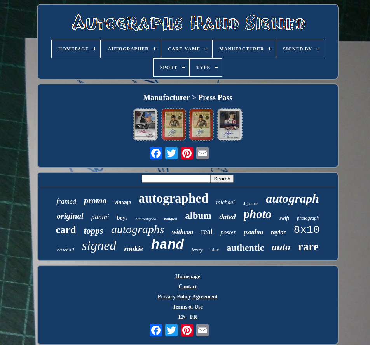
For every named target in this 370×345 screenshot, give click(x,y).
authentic (245, 248)
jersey (197, 250)
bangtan (170, 219)
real (207, 231)
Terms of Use (188, 307)
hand (167, 245)
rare (308, 246)
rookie (133, 248)
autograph (292, 198)
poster (228, 232)
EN (182, 317)
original (70, 216)
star (215, 249)
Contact (187, 287)
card (66, 230)
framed (66, 201)
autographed (174, 198)
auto (281, 247)
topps (93, 231)
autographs (137, 229)
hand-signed (145, 219)
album (198, 215)
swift (284, 218)
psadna (253, 232)
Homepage (187, 276)
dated (227, 217)
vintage (123, 202)
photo (258, 214)
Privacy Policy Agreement (188, 297)
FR (193, 317)
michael (225, 202)
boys (122, 218)
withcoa (182, 232)
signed (99, 245)
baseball (65, 250)
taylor (278, 232)
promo (95, 200)
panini (100, 217)
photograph (308, 218)
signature (250, 203)
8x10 (306, 230)
